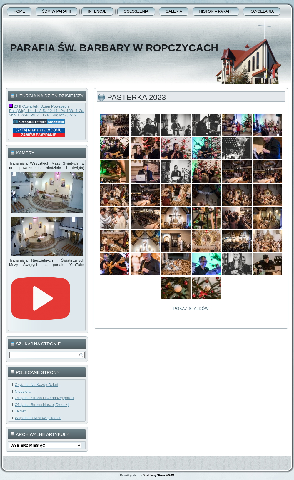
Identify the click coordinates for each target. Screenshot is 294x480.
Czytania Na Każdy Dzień (36, 384)
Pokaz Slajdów (191, 308)
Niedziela (22, 391)
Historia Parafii (216, 11)
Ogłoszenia (136, 11)
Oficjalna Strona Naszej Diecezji (42, 404)
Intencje (97, 11)
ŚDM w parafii (56, 11)
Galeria (174, 11)
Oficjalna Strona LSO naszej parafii (44, 398)
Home (19, 11)
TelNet (20, 411)
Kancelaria (262, 11)
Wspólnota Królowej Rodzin (38, 418)
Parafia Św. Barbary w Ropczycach (114, 47)
